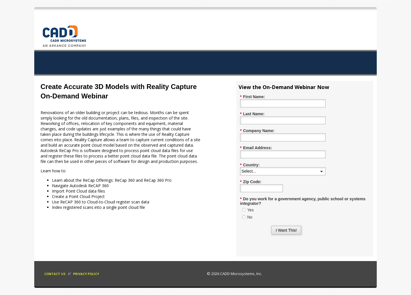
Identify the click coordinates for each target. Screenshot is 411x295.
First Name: (252, 96)
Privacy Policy (86, 274)
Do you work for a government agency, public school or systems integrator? (303, 201)
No (249, 217)
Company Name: (257, 130)
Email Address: (256, 148)
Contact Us (55, 274)
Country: (250, 165)
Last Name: (252, 114)
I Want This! (286, 230)
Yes (250, 210)
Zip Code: (250, 181)
